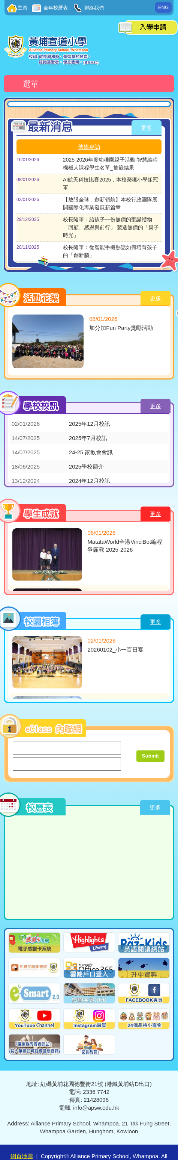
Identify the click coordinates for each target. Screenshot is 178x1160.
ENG (163, 7)
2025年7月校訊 (88, 438)
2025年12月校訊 (89, 423)
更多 (146, 127)
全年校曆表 (55, 8)
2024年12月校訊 (89, 481)
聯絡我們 (93, 8)
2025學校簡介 (86, 466)
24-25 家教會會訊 (91, 452)
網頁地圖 (21, 1156)
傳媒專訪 (89, 147)
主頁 (22, 8)
